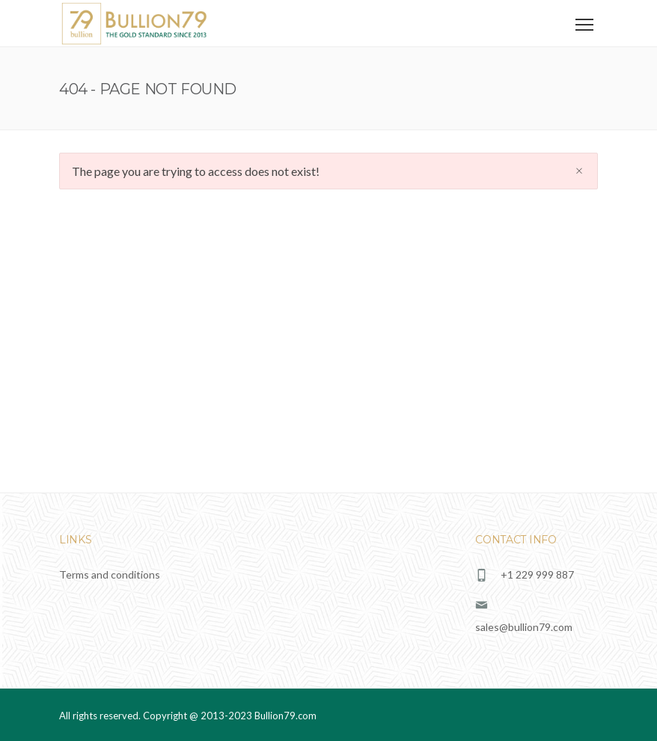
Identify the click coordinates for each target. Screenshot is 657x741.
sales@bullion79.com (523, 626)
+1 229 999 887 (537, 574)
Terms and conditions (109, 574)
